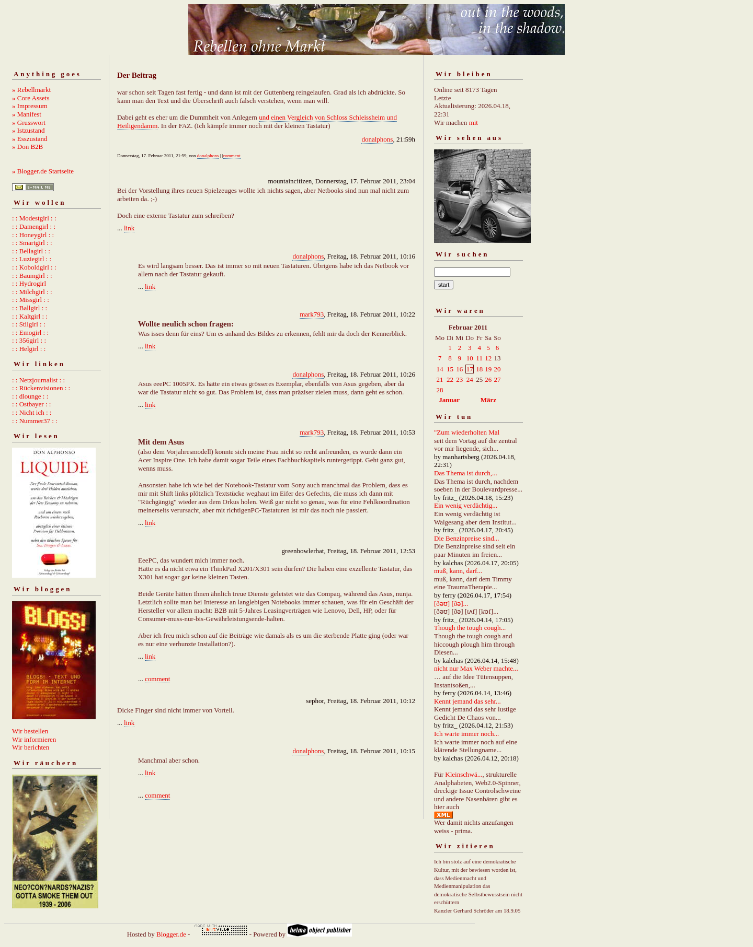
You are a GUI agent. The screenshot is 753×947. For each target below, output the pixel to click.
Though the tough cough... (470, 628)
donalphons (377, 139)
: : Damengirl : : (33, 226)
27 (497, 379)
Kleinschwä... (463, 774)
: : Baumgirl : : (32, 275)
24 (469, 379)
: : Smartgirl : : (32, 243)
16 (459, 369)
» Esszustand (30, 139)
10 (469, 358)
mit (473, 122)
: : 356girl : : (29, 340)
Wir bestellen (30, 731)
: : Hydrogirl (29, 283)
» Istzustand (28, 130)
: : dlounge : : (30, 396)
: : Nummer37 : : (35, 421)
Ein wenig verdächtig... (465, 505)
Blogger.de (171, 934)
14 (440, 369)
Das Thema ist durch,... (465, 473)
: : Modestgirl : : (34, 218)
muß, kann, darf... (458, 571)
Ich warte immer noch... (466, 734)
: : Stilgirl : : (28, 324)
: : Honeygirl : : (33, 235)
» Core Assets (31, 98)
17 (469, 369)
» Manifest (26, 114)
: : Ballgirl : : (29, 308)
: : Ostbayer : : (31, 404)
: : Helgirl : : (28, 349)
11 (479, 358)
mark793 (312, 314)
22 (450, 379)
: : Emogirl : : (30, 332)
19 (488, 369)
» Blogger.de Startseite (43, 171)
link (129, 228)
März (488, 400)
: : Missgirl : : (30, 299)
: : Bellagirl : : (31, 251)
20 (497, 369)
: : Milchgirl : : (32, 292)
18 (479, 369)
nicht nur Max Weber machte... (476, 668)
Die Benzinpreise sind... (466, 538)
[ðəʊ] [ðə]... (451, 603)
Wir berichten (30, 747)
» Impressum (30, 106)
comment (232, 155)
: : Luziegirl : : (31, 259)
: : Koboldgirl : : (34, 267)
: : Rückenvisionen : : (41, 388)
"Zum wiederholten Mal (466, 432)
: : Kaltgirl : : (30, 316)
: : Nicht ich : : (31, 412)
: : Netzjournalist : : (38, 380)
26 (488, 379)
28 (440, 390)
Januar (449, 400)
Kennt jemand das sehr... (467, 701)
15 (450, 369)
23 (459, 379)
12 (488, 358)
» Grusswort (28, 122)
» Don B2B (27, 146)
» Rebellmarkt (31, 89)
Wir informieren (34, 739)
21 (440, 379)
